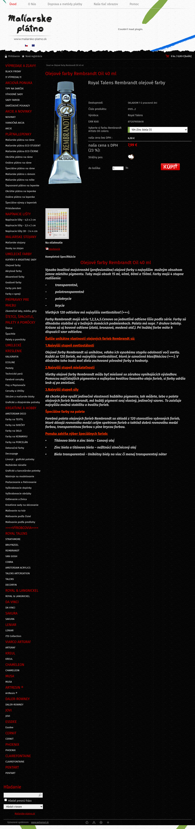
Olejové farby (13, 265)
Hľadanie (12, 787)
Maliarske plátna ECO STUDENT (23, 145)
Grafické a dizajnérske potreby (23, 402)
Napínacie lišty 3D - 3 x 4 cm (22, 231)
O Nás (32, 4)
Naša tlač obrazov (106, 4)
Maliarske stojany (15, 242)
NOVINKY (11, 117)
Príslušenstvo (13, 208)
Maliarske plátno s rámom (20, 174)
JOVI (8, 716)
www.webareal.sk (40, 822)
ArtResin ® (11, 693)
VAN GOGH (11, 556)
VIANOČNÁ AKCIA (15, 122)
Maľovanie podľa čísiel (18, 516)
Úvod (48, 65)
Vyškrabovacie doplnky (19, 487)
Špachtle (10, 333)
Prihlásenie (14, 56)
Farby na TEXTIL (14, 419)
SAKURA (10, 619)
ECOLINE (10, 362)
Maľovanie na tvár (16, 510)
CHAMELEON (13, 670)
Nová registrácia (33, 56)
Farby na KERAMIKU (17, 436)
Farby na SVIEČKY (15, 425)
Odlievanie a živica (16, 499)
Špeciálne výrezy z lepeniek (21, 202)
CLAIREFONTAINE (15, 761)
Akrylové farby (14, 271)
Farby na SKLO (14, 430)
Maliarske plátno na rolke (20, 179)
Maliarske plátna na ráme (20, 139)
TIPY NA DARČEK (15, 88)
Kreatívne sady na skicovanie (22, 505)
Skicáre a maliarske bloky (20, 396)
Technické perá (14, 373)
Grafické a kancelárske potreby (23, 470)
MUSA (9, 681)
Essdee (9, 727)
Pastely (10, 368)
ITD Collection (13, 636)
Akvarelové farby (15, 276)
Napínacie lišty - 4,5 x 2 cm (21, 219)
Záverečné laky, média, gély (21, 311)
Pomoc (134, 4)
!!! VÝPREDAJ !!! (13, 77)
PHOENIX (11, 750)
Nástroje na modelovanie (20, 476)
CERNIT (10, 738)
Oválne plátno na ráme (19, 162)
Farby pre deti (13, 288)
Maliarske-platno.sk (25, 813)
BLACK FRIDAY (13, 71)
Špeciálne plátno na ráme (20, 168)
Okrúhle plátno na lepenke (21, 191)
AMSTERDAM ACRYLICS (18, 567)
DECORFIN (11, 584)
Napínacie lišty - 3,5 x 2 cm (21, 225)
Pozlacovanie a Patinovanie (21, 482)
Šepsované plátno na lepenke (22, 185)
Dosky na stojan (15, 248)
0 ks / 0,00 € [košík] (181, 56)
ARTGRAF (11, 647)
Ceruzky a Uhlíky (15, 390)
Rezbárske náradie (16, 465)
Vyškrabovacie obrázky (18, 493)
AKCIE (9, 128)
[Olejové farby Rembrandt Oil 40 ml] (65, 142)
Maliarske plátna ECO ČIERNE (22, 151)
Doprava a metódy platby (65, 4)
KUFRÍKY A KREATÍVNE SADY (21, 259)
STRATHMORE (13, 539)
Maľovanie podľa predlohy (20, 522)
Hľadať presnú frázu (20, 800)
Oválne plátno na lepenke (20, 197)
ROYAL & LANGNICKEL (18, 596)
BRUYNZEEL (12, 544)
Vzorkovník (52, 249)
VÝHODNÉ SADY (14, 94)
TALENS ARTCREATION (18, 573)
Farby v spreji (13, 293)
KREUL (9, 659)
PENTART (11, 773)
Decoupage (12, 453)
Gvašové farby (13, 282)
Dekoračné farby (15, 447)
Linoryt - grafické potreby (20, 459)
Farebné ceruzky (15, 379)
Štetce (9, 328)
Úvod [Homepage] (13, 4)
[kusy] (118, 168)
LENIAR (10, 630)
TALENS (10, 579)
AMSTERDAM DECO (16, 413)
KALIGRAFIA (12, 356)
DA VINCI (10, 607)
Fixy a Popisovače (15, 385)
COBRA (9, 562)
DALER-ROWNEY (15, 704)
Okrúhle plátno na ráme (19, 157)
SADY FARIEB (13, 100)
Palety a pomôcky (16, 339)
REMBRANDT (12, 550)
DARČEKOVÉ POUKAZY (18, 105)
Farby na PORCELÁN (17, 442)
